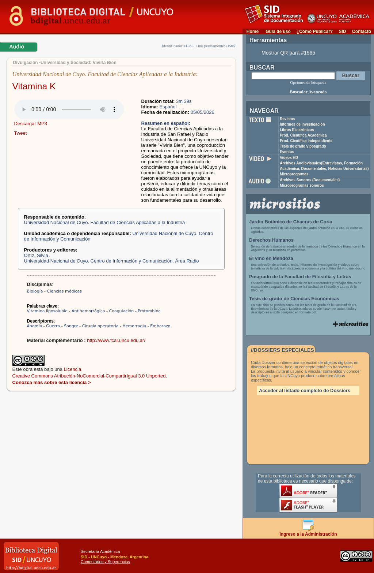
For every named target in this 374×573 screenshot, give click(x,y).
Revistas (287, 119)
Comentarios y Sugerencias (105, 561)
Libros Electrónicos (297, 130)
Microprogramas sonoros (302, 185)
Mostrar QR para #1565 (288, 53)
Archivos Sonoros (310, 180)
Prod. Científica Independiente (306, 141)
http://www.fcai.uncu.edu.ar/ (116, 340)
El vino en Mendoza (271, 258)
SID (342, 31)
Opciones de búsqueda (308, 82)
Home (253, 31)
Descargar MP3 (30, 123)
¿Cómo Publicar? (315, 31)
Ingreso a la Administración (308, 532)
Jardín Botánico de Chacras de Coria (290, 221)
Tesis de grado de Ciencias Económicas (294, 298)
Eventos (287, 152)
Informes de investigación (302, 124)
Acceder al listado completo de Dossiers (304, 390)
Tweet (20, 133)
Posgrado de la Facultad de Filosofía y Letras (300, 276)
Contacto (361, 31)
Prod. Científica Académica (303, 135)
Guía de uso (278, 31)
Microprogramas (294, 174)
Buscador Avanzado (308, 91)
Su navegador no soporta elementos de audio (69, 109)
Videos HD (289, 158)
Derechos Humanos (271, 240)
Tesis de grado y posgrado (303, 146)
